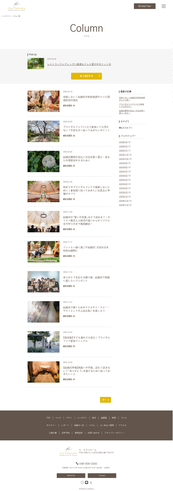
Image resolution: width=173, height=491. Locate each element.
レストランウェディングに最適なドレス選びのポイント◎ (79, 64)
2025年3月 (123, 188)
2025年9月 (123, 163)
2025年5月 (123, 180)
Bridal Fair (144, 6)
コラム (92, 425)
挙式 (94, 418)
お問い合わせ (93, 433)
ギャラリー (51, 425)
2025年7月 (123, 171)
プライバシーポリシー (114, 433)
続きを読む (67, 105)
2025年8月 (123, 167)
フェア (58, 418)
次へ (104, 400)
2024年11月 (124, 205)
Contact (102, 475)
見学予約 (66, 433)
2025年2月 (123, 192)
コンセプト (82, 418)
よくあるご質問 (107, 425)
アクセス (123, 425)
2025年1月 (123, 197)
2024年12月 (124, 201)
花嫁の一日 (79, 425)
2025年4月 (123, 184)
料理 (114, 418)
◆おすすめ (123, 128)
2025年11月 (124, 155)
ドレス (124, 418)
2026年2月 (123, 146)
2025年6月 (123, 176)
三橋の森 (53, 433)
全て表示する (86, 76)
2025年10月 (124, 159)
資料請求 (79, 433)
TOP (48, 418)
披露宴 (104, 418)
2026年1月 (123, 151)
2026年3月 (123, 142)
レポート (65, 425)
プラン (69, 418)
